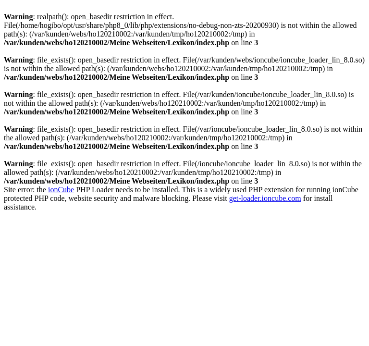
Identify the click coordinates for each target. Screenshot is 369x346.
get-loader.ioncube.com (265, 198)
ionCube (61, 189)
